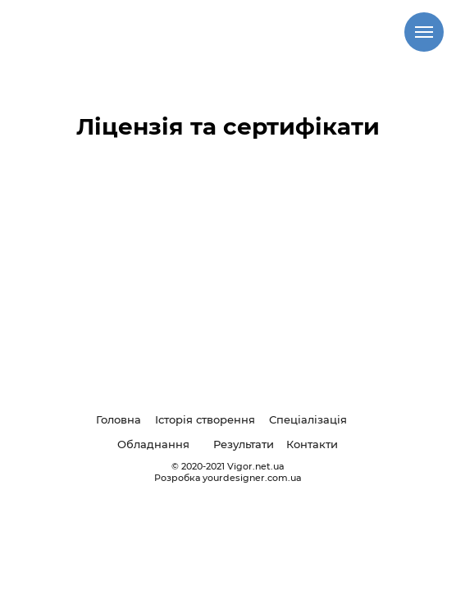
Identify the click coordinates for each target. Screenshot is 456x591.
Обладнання (153, 444)
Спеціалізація (308, 419)
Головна (118, 419)
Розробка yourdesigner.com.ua (228, 477)
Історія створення (205, 419)
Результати (243, 444)
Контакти (312, 444)
